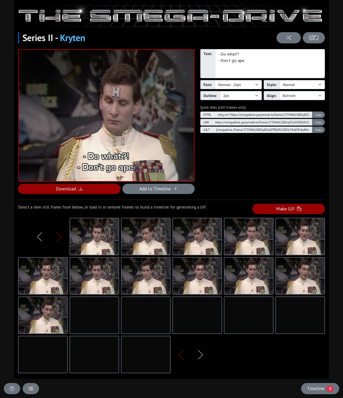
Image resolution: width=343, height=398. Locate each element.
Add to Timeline (158, 189)
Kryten (72, 38)
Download (69, 189)
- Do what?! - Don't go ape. (270, 63)
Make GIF (289, 209)
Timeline (320, 388)
